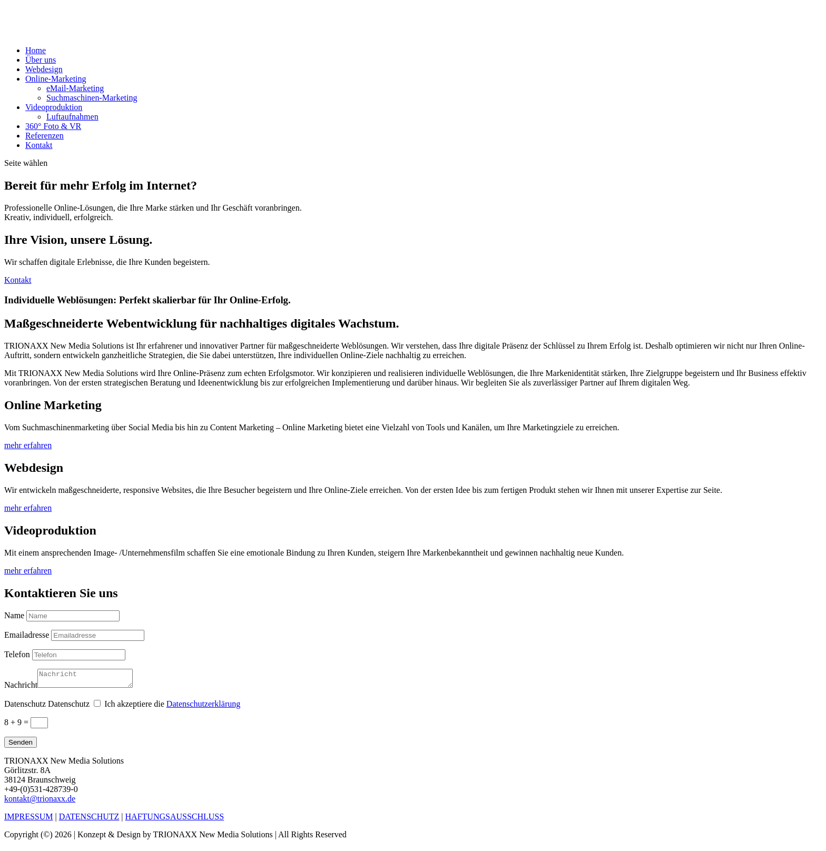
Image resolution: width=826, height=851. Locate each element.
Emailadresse (26, 634)
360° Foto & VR (53, 126)
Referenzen (44, 135)
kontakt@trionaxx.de (39, 801)
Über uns (40, 59)
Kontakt (39, 145)
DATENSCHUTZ (89, 819)
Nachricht (20, 688)
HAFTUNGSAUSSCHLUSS (174, 819)
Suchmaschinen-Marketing (91, 97)
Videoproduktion (53, 107)
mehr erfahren (28, 445)
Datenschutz (25, 706)
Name (14, 615)
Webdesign (44, 69)
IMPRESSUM (28, 819)
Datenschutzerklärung (203, 706)
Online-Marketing (55, 78)
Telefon (17, 654)
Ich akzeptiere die (172, 706)
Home (35, 50)
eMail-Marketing (75, 88)
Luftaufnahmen (72, 116)
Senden (20, 745)
